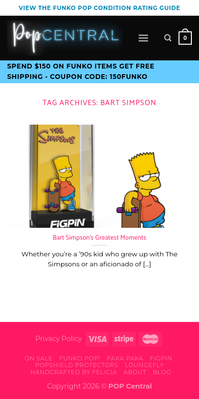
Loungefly (144, 365)
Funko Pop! (79, 358)
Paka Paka (125, 358)
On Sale (38, 358)
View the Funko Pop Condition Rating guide (99, 7)
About (135, 372)
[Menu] (143, 37)
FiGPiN (161, 358)
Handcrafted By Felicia (73, 372)
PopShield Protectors (77, 365)
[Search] (167, 38)
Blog (162, 372)
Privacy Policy (58, 338)
